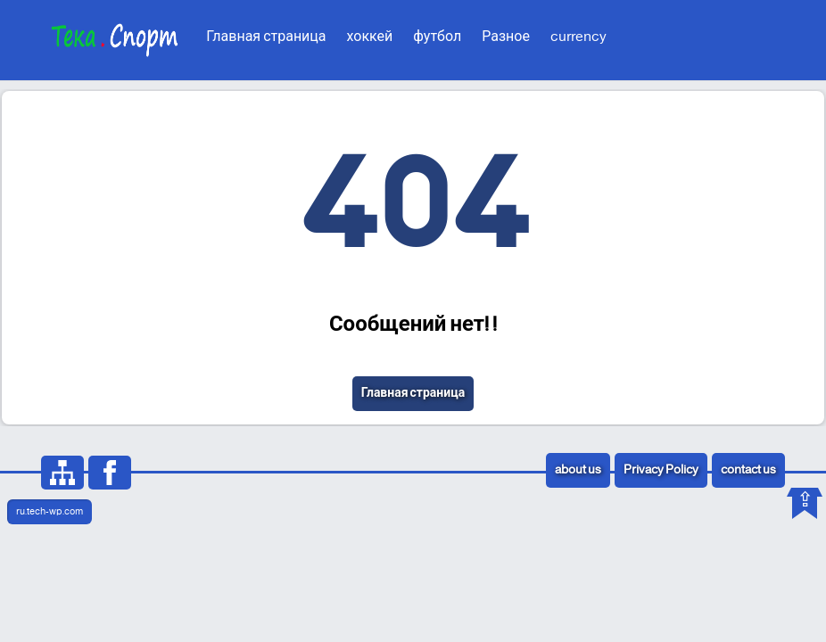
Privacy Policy (661, 470)
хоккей (370, 37)
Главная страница (266, 37)
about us (578, 470)
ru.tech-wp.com (49, 511)
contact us (748, 470)
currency (578, 37)
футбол (437, 37)
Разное (506, 37)
